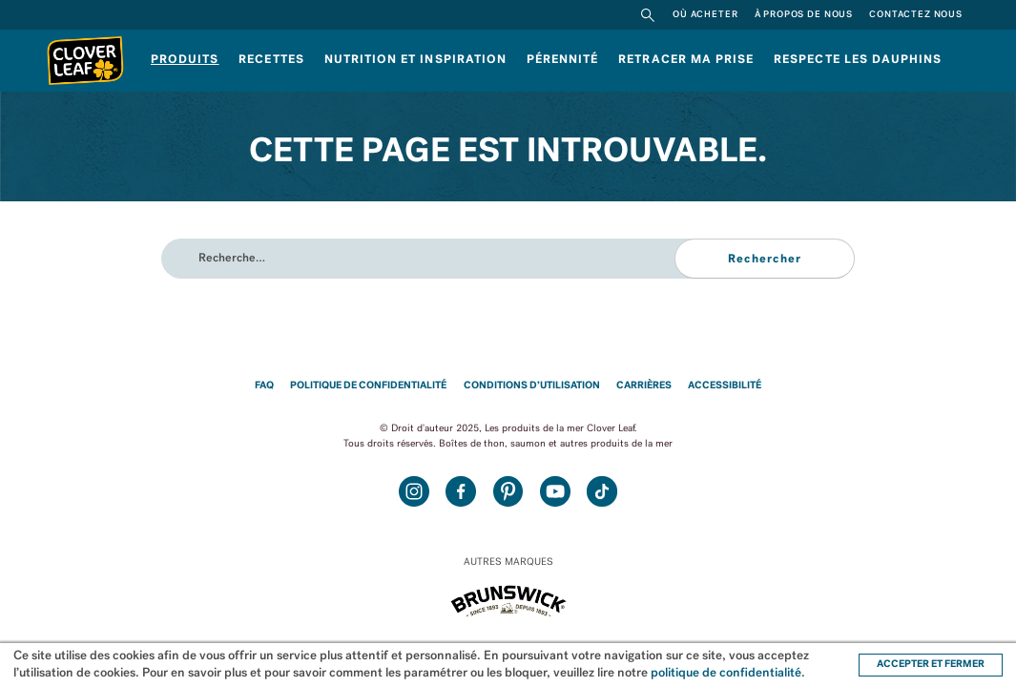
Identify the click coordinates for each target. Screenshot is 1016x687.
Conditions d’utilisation (532, 386)
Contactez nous (916, 14)
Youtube (555, 491)
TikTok (602, 491)
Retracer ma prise (686, 60)
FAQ (264, 386)
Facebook (461, 491)
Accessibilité (724, 386)
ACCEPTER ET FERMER (931, 664)
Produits (185, 60)
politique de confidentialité (726, 673)
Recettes (271, 60)
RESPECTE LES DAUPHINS (858, 60)
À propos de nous (804, 14)
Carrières (644, 386)
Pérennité (563, 60)
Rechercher (647, 15)
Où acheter (705, 14)
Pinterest (508, 491)
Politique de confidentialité (368, 386)
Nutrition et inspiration (416, 60)
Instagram (414, 491)
